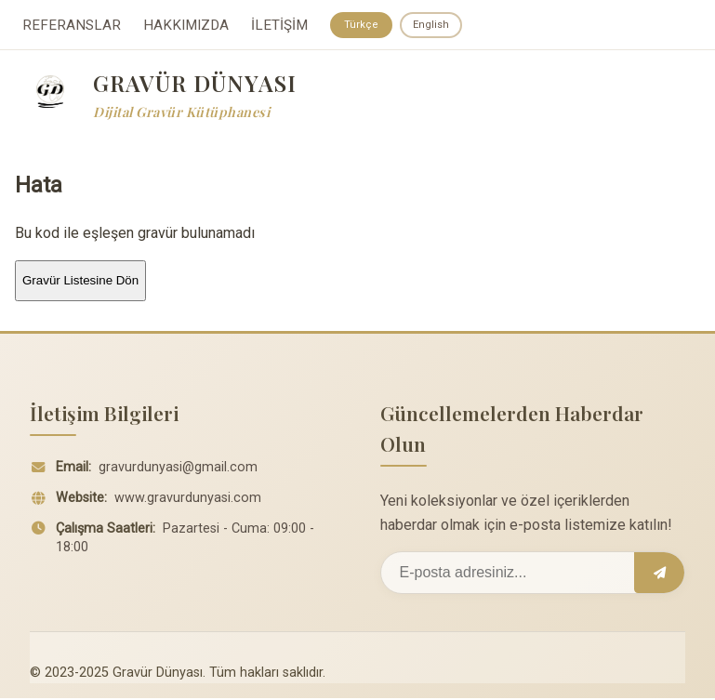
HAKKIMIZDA (186, 26)
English (436, 25)
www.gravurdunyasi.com (187, 500)
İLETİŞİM (279, 26)
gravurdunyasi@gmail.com (178, 469)
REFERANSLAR (71, 26)
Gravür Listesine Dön (80, 282)
